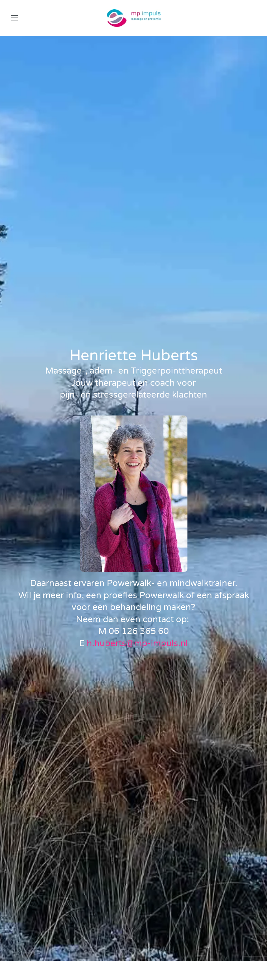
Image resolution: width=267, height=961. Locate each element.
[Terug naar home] (134, 18)
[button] (14, 18)
